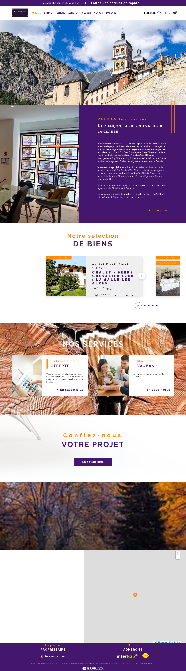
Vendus (98, 13)
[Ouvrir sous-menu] (79, 13)
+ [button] (178, 553)
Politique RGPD (141, 663)
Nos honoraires (97, 663)
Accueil (36, 13)
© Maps (163, 642)
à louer (86, 13)
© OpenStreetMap (175, 642)
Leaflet (156, 642)
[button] (140, 276)
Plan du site (85, 663)
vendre (61, 13)
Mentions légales (112, 663)
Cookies (151, 663)
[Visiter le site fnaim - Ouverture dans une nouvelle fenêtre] (145, 656)
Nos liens (130, 663)
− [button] (178, 557)
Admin (123, 663)
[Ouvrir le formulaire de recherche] (152, 13)
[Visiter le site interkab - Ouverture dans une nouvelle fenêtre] (127, 656)
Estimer (48, 13)
